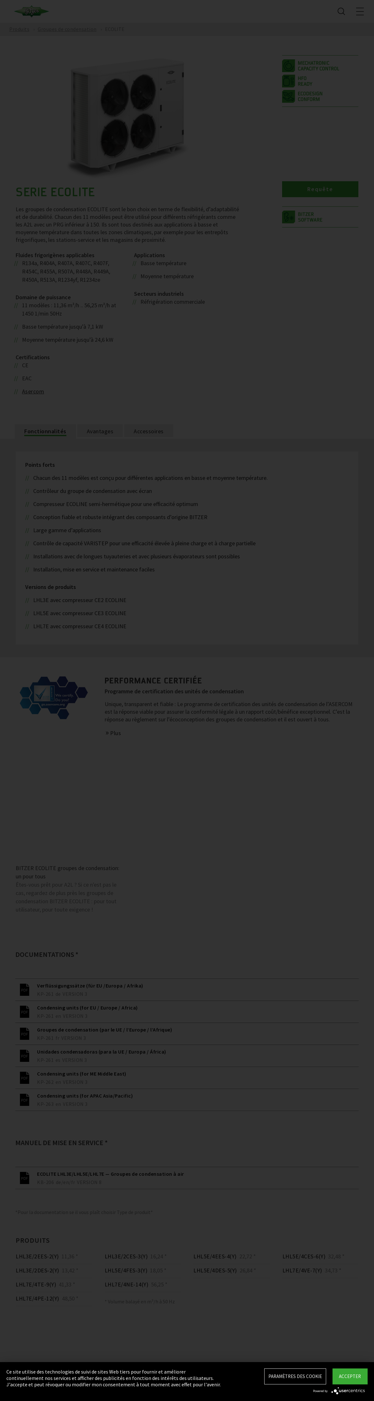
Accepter (350, 1376)
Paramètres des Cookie (295, 1376)
